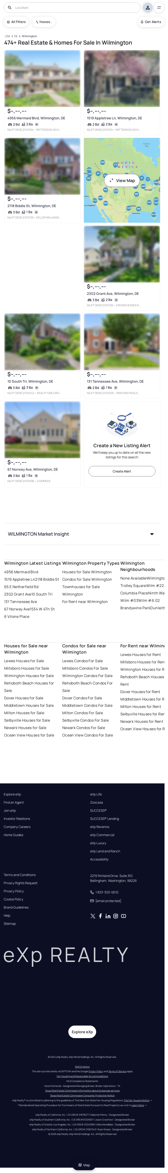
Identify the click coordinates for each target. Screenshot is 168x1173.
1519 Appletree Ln (19, 579)
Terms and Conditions (20, 874)
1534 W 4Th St (42, 609)
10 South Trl (42, 594)
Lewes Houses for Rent (140, 654)
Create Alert (122, 471)
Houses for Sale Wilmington (87, 571)
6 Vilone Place (17, 616)
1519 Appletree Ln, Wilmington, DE (114, 118)
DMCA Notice (82, 1066)
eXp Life (96, 794)
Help (7, 915)
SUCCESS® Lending (104, 818)
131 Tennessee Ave (20, 601)
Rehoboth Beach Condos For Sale (87, 687)
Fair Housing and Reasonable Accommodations (82, 1076)
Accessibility (99, 859)
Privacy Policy (14, 891)
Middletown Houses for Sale (29, 705)
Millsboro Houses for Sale (26, 668)
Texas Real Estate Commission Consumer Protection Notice (82, 1095)
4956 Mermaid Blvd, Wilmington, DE (36, 118)
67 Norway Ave (17, 609)
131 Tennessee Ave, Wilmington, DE (115, 381)
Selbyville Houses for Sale (27, 720)
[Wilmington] (29, 36)
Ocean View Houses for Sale (29, 735)
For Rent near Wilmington (85, 601)
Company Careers (17, 826)
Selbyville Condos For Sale (85, 720)
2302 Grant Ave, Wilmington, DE (113, 293)
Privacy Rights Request (20, 883)
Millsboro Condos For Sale (85, 668)
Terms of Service (117, 1071)
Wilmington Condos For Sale (87, 675)
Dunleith (158, 607)
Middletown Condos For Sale (87, 705)
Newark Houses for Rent (141, 721)
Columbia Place (134, 593)
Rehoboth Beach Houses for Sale (29, 687)
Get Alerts (151, 22)
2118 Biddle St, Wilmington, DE (31, 205)
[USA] (7, 36)
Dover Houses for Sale (23, 698)
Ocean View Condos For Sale (87, 735)
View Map (122, 180)
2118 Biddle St (47, 579)
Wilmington (157, 578)
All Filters (16, 22)
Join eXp (10, 810)
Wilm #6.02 (149, 600)
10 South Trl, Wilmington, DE (30, 381)
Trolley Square (133, 585)
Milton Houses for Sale (24, 712)
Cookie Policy (13, 899)
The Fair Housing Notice (136, 1100)
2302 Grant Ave (17, 594)
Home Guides (13, 835)
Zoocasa (96, 802)
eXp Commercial (102, 835)
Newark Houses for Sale (25, 727)
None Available (133, 578)
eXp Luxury (98, 843)
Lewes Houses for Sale (24, 660)
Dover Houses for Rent (140, 691)
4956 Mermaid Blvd (21, 571)
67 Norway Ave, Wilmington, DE (32, 469)
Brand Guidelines (16, 907)
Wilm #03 (129, 600)
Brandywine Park (135, 607)
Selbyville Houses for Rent (143, 714)
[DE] (16, 36)
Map (84, 1165)
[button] (82, 534)
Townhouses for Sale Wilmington (81, 590)
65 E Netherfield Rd (21, 586)
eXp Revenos (99, 826)
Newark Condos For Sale (83, 727)
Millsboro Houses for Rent (143, 662)
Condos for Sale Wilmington (87, 579)
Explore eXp (12, 794)
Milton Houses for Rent (140, 706)
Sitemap (10, 923)
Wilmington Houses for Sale (29, 675)
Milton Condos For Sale (82, 712)
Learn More (138, 1105)
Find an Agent (14, 802)
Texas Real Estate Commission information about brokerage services (82, 1090)
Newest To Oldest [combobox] (46, 22)
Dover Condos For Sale (82, 698)
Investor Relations (17, 818)
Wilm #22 (155, 585)
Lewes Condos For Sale (82, 660)
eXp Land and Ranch (105, 851)
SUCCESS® (98, 810)
